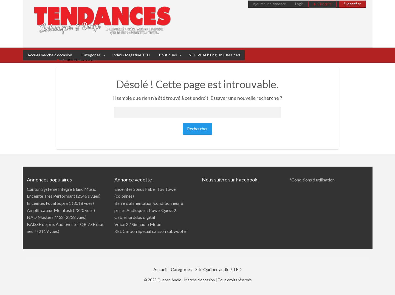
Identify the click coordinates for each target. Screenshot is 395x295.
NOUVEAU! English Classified (214, 55)
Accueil (160, 269)
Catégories (91, 55)
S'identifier (352, 4)
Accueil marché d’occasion (49, 55)
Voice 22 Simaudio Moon (137, 224)
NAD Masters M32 (45, 217)
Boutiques (168, 55)
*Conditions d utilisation (312, 179)
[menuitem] (269, 4)
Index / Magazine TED (131, 55)
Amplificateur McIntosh (49, 210)
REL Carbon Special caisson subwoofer (150, 231)
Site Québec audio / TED (218, 269)
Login (299, 4)
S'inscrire (324, 4)
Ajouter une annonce (269, 4)
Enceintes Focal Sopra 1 (49, 203)
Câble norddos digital (134, 217)
